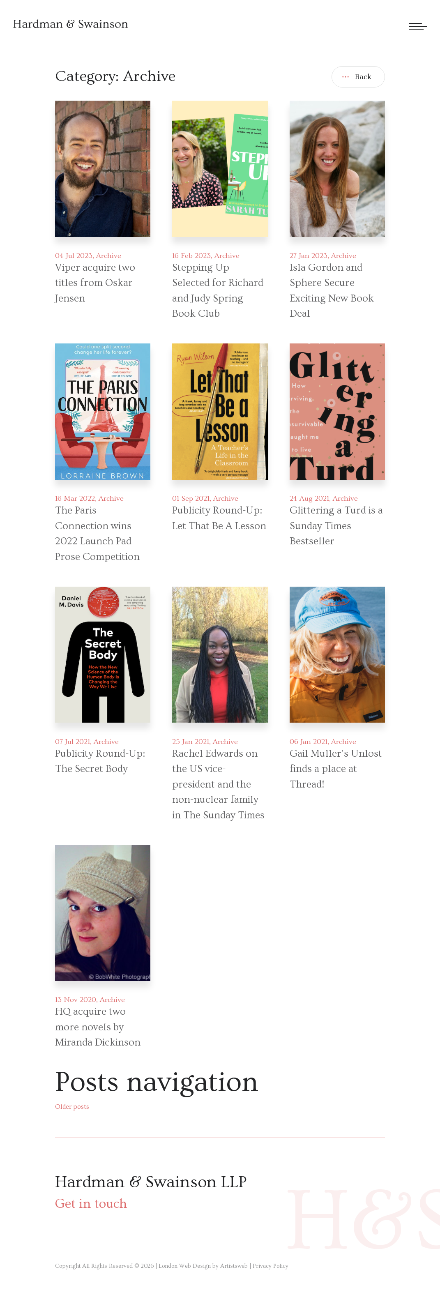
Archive (108, 255)
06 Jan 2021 (308, 741)
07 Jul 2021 (72, 741)
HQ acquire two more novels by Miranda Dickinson (98, 1027)
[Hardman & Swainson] (70, 23)
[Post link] (102, 168)
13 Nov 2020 (75, 999)
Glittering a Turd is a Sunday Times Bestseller (336, 525)
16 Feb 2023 (191, 255)
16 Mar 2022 (75, 498)
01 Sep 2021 (191, 498)
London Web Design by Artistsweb (203, 1266)
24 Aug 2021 (309, 498)
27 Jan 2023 (308, 255)
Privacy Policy (270, 1266)
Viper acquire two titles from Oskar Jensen (95, 283)
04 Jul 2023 (73, 255)
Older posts (72, 1106)
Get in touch (91, 1203)
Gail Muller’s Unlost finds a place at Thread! (336, 769)
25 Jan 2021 (190, 741)
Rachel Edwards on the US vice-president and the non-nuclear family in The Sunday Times (218, 784)
